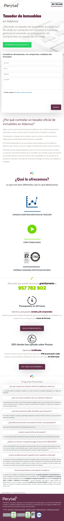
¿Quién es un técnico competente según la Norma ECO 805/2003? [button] (32, 442)
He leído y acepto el (17, 92)
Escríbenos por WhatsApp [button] (17, 45)
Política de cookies (30, 509)
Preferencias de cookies (53, 509)
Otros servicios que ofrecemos (19, 492)
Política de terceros (41, 509)
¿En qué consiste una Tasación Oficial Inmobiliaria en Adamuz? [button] (32, 386)
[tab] (32, 386)
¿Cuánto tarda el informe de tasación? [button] (32, 432)
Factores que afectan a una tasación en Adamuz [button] (32, 470)
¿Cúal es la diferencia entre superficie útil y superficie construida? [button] (32, 455)
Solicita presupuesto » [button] (32, 328)
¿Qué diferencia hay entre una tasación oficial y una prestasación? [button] (32, 423)
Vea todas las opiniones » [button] (32, 367)
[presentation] (13, 97)
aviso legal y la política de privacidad (23, 92)
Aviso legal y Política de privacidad (16, 509)
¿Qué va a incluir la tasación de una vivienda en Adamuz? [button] (32, 398)
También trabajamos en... (7, 492)
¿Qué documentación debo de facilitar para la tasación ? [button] (32, 411)
